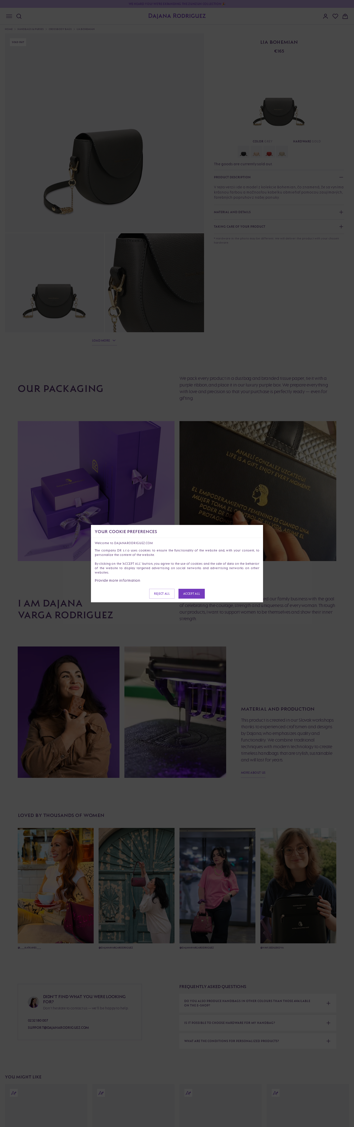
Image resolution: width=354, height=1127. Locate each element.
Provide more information (117, 580)
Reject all (162, 593)
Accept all (191, 593)
